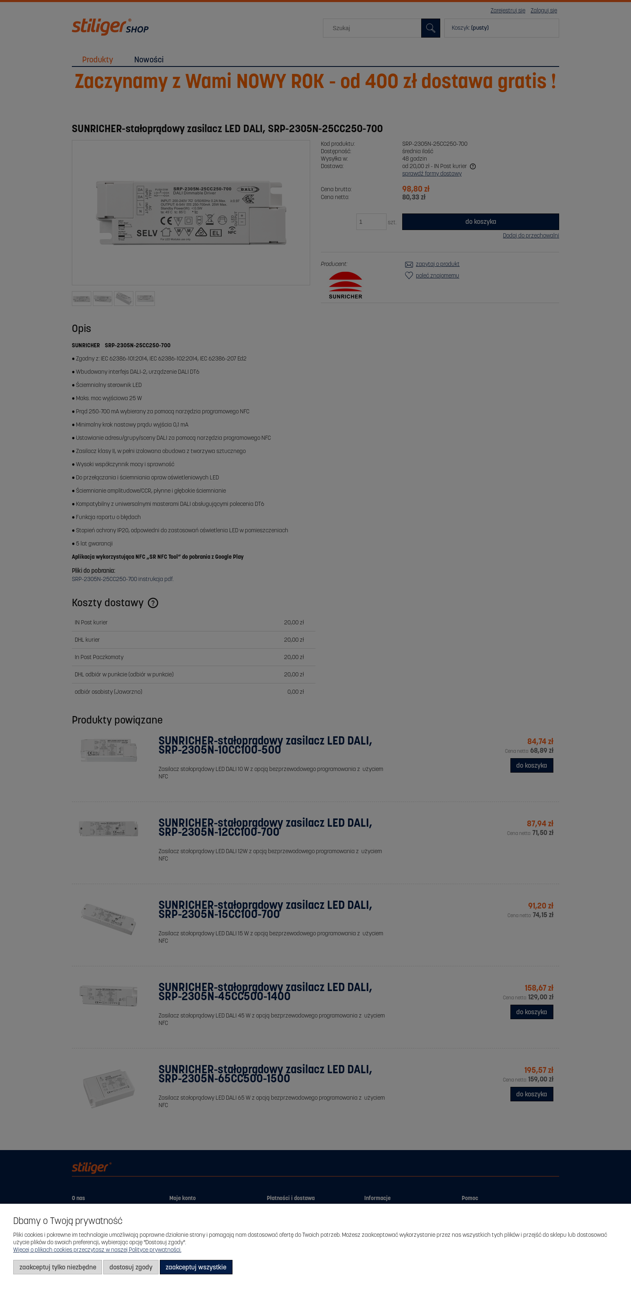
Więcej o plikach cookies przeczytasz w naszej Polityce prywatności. (97, 1249)
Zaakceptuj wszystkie (196, 1267)
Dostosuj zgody (130, 1267)
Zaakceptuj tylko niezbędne (57, 1267)
